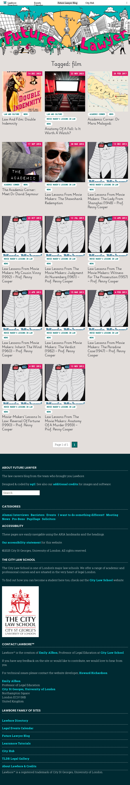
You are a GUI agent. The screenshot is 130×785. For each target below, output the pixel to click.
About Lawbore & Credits (19, 766)
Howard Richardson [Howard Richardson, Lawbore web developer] (93, 673)
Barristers (38, 515)
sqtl (32, 484)
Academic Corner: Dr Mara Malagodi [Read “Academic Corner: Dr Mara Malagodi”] (103, 121)
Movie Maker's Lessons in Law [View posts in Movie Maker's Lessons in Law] (61, 119)
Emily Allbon (48, 652)
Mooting (112, 515)
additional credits (65, 484)
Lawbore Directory (15, 720)
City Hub (8, 751)
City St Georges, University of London (28, 689)
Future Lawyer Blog (16, 736)
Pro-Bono (18, 519)
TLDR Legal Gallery (15, 758)
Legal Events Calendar (17, 728)
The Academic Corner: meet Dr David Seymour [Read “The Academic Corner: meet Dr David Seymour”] (20, 192)
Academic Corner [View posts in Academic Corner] (97, 114)
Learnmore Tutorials (16, 743)
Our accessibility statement (21, 542)
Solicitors (49, 519)
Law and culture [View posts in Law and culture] (11, 114)
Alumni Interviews (15, 515)
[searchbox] (21, 492)
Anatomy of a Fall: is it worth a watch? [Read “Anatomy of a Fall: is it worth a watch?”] (63, 131)
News (6, 519)
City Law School (101, 580)
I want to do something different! (81, 515)
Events (51, 515)
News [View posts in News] (26, 114)
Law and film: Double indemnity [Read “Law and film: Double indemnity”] (19, 121)
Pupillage (33, 519)
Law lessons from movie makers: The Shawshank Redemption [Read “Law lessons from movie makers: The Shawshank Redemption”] (63, 198)
